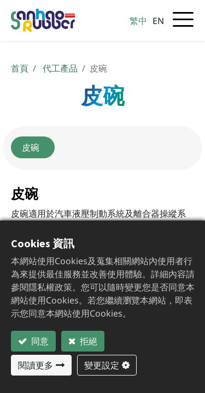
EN (158, 21)
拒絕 (87, 341)
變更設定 (101, 365)
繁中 (138, 21)
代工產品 (60, 68)
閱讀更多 (35, 365)
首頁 (19, 68)
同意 (39, 341)
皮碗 (33, 147)
